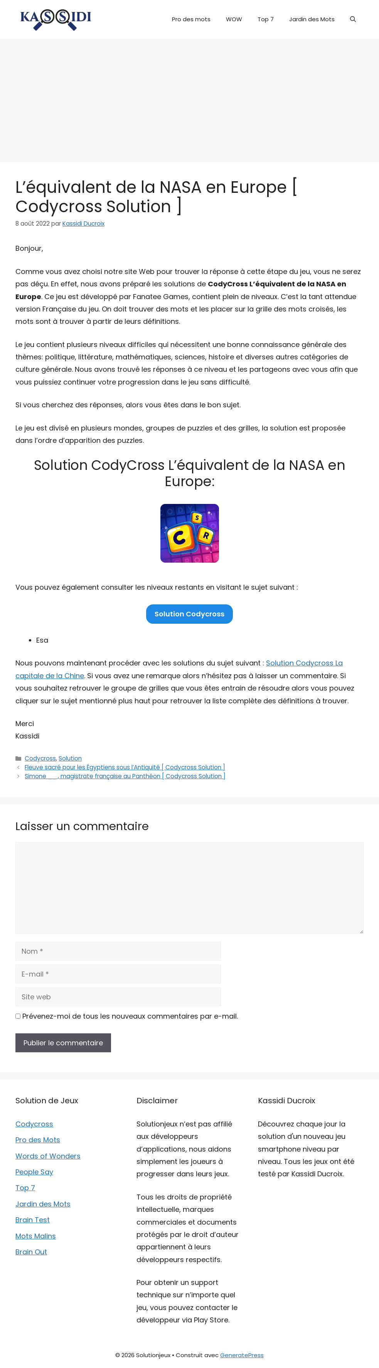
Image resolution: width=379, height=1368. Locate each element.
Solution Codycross (189, 614)
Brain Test (32, 1220)
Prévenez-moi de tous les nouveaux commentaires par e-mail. (130, 1016)
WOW (234, 19)
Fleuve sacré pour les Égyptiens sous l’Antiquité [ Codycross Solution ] (125, 767)
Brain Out (31, 1252)
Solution (70, 758)
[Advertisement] (189, 97)
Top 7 (266, 19)
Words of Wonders (48, 1156)
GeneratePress (242, 1355)
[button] (353, 19)
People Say (34, 1172)
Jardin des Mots (312, 19)
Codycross (40, 758)
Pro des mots (191, 19)
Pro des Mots (37, 1140)
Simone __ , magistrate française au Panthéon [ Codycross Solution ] (125, 776)
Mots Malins (35, 1236)
